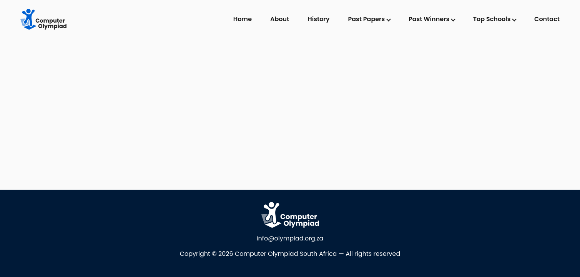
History (318, 19)
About (279, 19)
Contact (547, 19)
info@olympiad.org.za (290, 238)
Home (242, 19)
